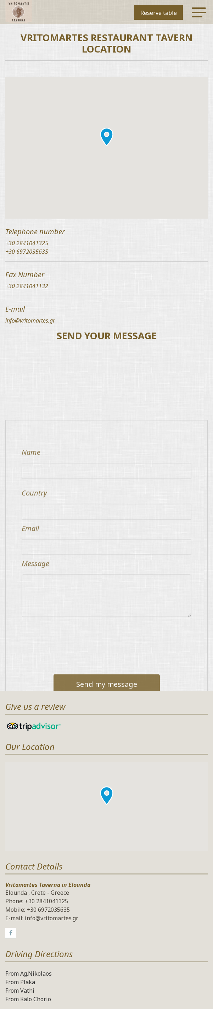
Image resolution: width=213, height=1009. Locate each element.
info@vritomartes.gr (30, 320)
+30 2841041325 (26, 243)
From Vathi (19, 990)
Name (31, 579)
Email (30, 655)
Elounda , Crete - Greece (37, 892)
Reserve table (158, 13)
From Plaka (20, 982)
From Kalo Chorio (28, 999)
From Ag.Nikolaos (28, 973)
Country (34, 620)
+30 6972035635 (26, 252)
